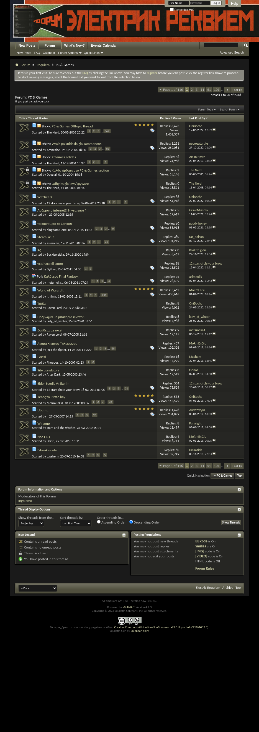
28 (113, 348)
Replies (165, 118)
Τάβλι (41, 303)
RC (39, 250)
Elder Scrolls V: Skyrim (53, 383)
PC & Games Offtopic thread (72, 126)
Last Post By (198, 118)
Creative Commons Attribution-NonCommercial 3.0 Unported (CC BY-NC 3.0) (161, 627)
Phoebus (52, 362)
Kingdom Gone (57, 230)
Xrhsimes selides (64, 157)
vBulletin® (128, 607)
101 (216, 89)
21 (126, 388)
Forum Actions (68, 52)
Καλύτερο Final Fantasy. (61, 276)
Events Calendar (104, 45)
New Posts (27, 45)
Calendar (49, 52)
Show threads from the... (36, 517)
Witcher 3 (44, 197)
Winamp (43, 423)
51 (209, 89)
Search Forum (228, 109)
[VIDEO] (201, 556)
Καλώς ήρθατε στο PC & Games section (80, 170)
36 (110, 402)
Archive (227, 587)
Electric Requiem (208, 587)
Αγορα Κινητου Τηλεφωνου (57, 343)
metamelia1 (55, 283)
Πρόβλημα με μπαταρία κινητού (60, 317)
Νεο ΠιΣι (43, 437)
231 (104, 295)
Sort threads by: (71, 517)
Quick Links (92, 52)
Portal (41, 357)
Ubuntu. (43, 410)
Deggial (52, 175)
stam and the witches (61, 428)
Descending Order (144, 522)
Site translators (48, 370)
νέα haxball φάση (50, 263)
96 (94, 415)
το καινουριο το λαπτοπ (54, 224)
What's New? (74, 45)
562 (107, 131)
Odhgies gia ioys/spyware (70, 184)
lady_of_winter (57, 321)
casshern (53, 456)
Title (22, 118)
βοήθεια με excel (49, 330)
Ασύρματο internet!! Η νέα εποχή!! (63, 210)
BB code (201, 541)
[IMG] (199, 551)
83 (107, 148)
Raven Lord (54, 308)
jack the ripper (56, 350)
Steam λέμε (45, 237)
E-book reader (47, 450)
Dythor (51, 269)
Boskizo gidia (55, 254)
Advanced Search (232, 52)
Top (239, 475)
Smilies (200, 546)
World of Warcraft (50, 290)
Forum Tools (205, 109)
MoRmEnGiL (55, 403)
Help (234, 4)
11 (202, 89)
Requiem (43, 65)
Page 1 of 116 (173, 89)
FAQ (37, 52)
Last (237, 90)
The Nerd (53, 132)
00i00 (50, 441)
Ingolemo (25, 501)
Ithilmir (51, 296)
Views (177, 118)
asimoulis (53, 243)
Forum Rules (204, 568)
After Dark (54, 374)
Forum (50, 45)
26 (106, 242)
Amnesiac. (54, 150)
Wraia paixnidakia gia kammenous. (77, 144)
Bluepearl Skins (139, 631)
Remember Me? (182, 9)
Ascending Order (111, 522)
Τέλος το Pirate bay (51, 397)
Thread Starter (38, 118)
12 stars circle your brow (63, 203)
